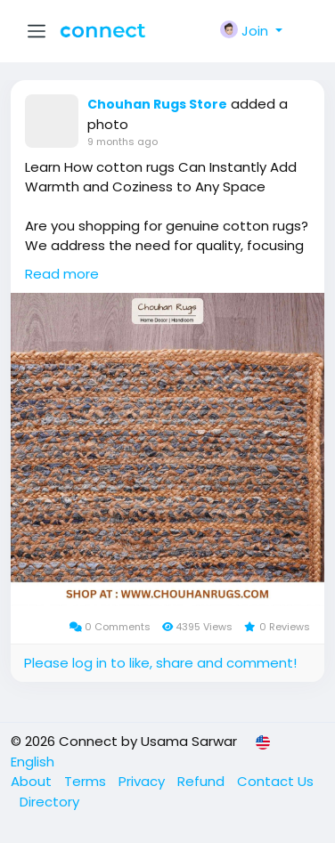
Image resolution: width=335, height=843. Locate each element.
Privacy (143, 781)
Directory (49, 801)
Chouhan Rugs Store (157, 104)
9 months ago (122, 141)
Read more (62, 273)
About (33, 781)
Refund (202, 781)
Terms (87, 781)
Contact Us (275, 781)
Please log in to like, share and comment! (160, 662)
